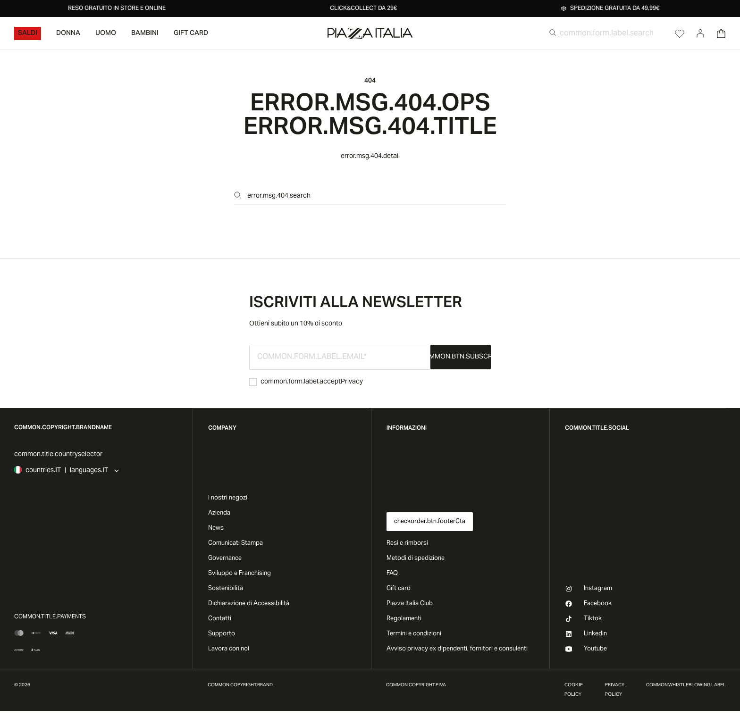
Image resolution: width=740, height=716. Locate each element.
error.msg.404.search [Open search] (272, 196)
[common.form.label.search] (613, 33)
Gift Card (191, 33)
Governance (225, 558)
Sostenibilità (225, 588)
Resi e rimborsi (407, 543)
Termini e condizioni (414, 634)
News (216, 528)
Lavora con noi (228, 649)
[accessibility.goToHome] (370, 33)
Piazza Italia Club (410, 603)
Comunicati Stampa (235, 543)
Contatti (219, 618)
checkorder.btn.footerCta (429, 521)
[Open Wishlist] (679, 33)
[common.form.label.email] (339, 357)
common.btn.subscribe (460, 357)
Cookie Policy (573, 690)
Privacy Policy (614, 690)
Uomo (105, 33)
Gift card (399, 588)
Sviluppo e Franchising (239, 573)
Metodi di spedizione (416, 558)
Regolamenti (404, 618)
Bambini (145, 33)
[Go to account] (700, 33)
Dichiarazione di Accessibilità (248, 603)
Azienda (219, 513)
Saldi (27, 33)
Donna (68, 33)
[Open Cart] (721, 33)
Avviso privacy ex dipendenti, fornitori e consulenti (457, 649)
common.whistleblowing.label (686, 685)
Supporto (221, 634)
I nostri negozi (227, 498)
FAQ (392, 573)
